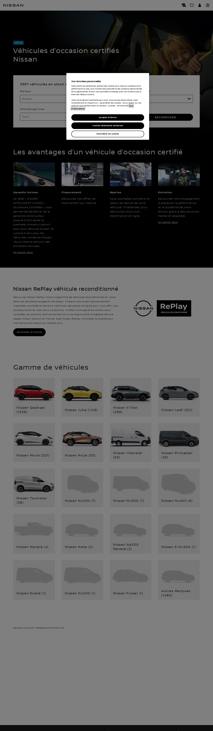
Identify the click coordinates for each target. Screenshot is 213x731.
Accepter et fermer (108, 117)
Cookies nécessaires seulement (107, 126)
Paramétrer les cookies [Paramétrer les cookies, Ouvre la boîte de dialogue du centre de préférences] (107, 134)
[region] (107, 106)
